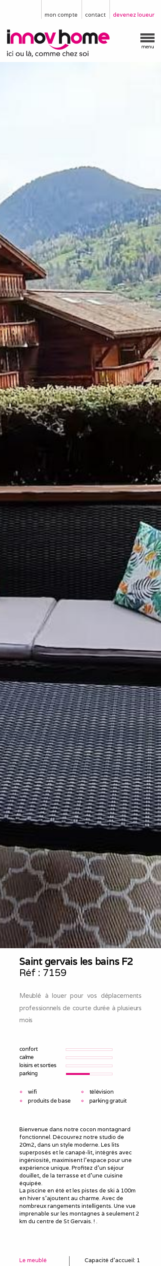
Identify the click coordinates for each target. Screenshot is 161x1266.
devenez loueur (134, 14)
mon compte (61, 14)
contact (95, 14)
